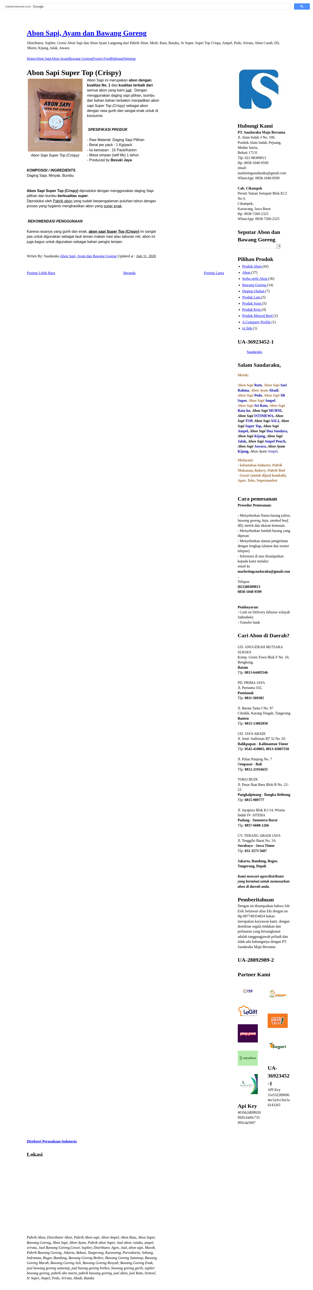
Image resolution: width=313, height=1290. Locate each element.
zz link (247, 328)
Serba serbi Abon (255, 279)
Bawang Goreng (80, 59)
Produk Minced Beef (258, 316)
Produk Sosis (252, 303)
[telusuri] (146, 7)
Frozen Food (101, 59)
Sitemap (130, 59)
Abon (246, 272)
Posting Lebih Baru (41, 273)
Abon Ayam (60, 59)
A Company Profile (257, 322)
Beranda (129, 273)
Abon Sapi (43, 59)
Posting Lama (214, 273)
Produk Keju (252, 309)
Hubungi (117, 59)
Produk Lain (251, 297)
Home (31, 59)
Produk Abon (252, 266)
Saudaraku (254, 352)
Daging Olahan (253, 291)
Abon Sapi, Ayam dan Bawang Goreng (87, 33)
